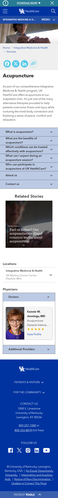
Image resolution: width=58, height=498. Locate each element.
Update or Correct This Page (29, 483)
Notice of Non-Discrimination (32, 479)
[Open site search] (53, 11)
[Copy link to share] (33, 64)
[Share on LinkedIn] (24, 64)
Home (6, 48)
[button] (5, 11)
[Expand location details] (29, 275)
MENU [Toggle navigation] (48, 19)
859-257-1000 (27, 425)
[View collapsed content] (29, 132)
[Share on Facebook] (7, 64)
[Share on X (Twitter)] (15, 64)
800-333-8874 (23, 430)
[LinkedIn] (36, 451)
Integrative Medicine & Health (31, 48)
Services (11, 51)
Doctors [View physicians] (29, 297)
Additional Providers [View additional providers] (29, 349)
